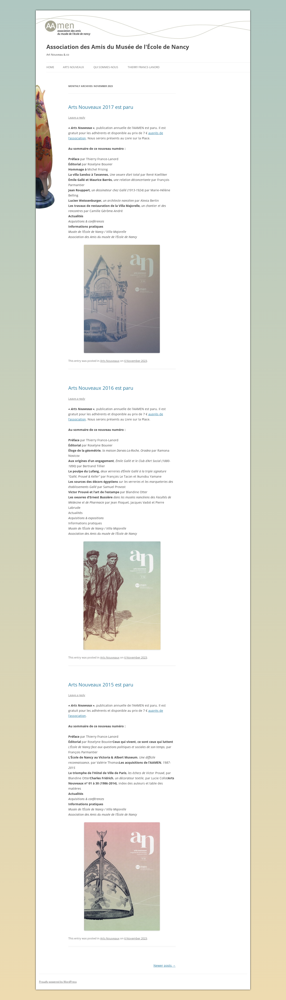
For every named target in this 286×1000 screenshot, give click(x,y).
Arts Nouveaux (73, 67)
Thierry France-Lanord (144, 67)
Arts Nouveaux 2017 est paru (100, 107)
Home (50, 67)
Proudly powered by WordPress (58, 982)
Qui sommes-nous (105, 67)
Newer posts (165, 965)
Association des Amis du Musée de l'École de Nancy (117, 47)
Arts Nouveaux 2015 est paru (100, 684)
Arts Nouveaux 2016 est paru (100, 388)
